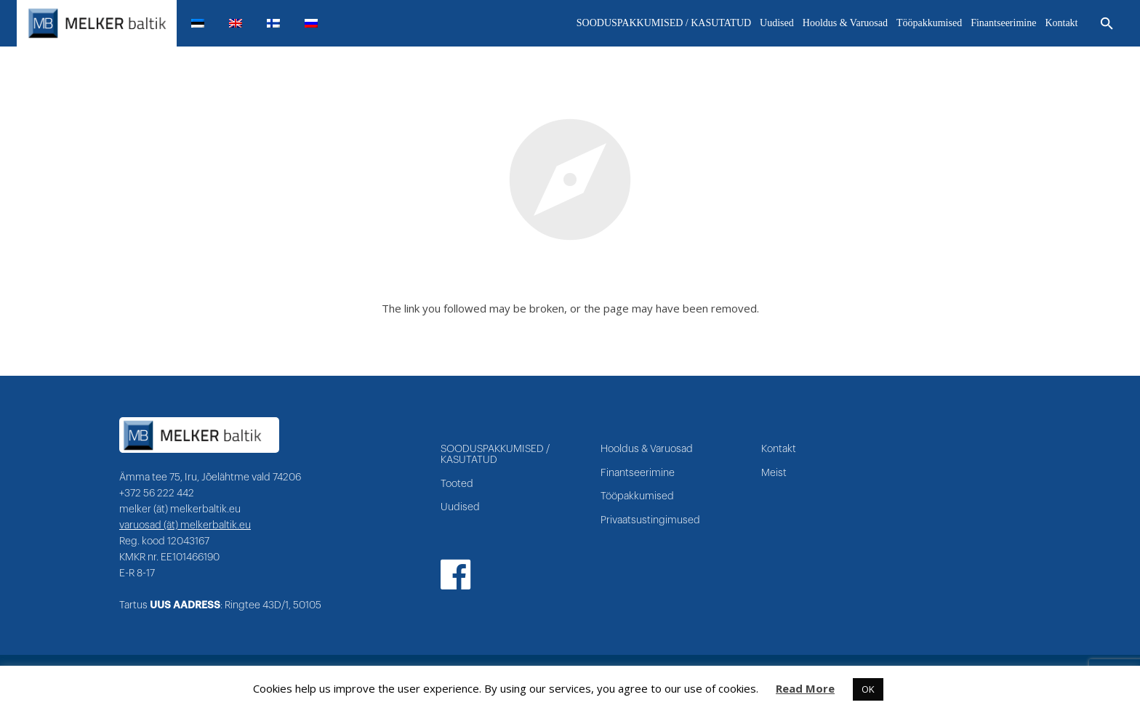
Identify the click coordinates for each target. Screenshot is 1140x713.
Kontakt (778, 449)
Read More (805, 688)
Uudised (460, 507)
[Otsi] (1107, 24)
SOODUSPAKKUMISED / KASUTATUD (495, 454)
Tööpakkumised (637, 496)
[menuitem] (203, 23)
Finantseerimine (638, 473)
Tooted (457, 484)
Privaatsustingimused (650, 520)
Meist (774, 473)
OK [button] (868, 689)
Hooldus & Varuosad (647, 449)
